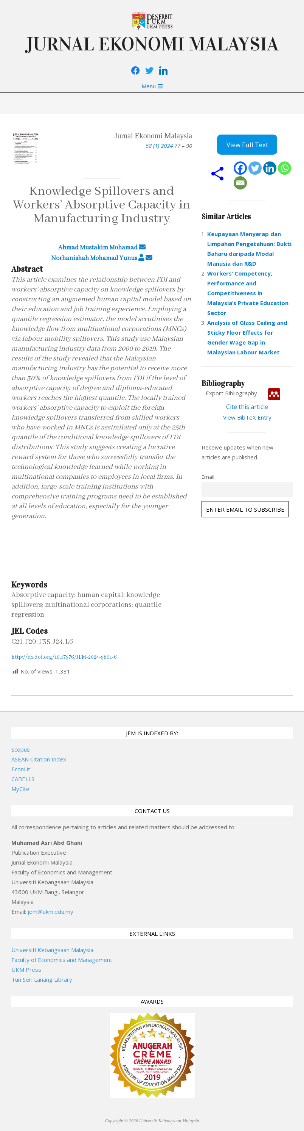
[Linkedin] (269, 168)
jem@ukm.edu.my (50, 911)
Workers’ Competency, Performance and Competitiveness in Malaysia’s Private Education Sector (247, 292)
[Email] (240, 183)
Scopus (20, 749)
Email (208, 476)
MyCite (20, 789)
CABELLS (22, 779)
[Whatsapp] (284, 168)
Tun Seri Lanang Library (41, 979)
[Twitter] (255, 168)
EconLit (20, 769)
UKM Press (26, 969)
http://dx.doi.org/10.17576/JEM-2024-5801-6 (64, 657)
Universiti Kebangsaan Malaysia (52, 950)
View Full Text (247, 144)
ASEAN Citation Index (38, 759)
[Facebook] (240, 168)
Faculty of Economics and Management (61, 959)
